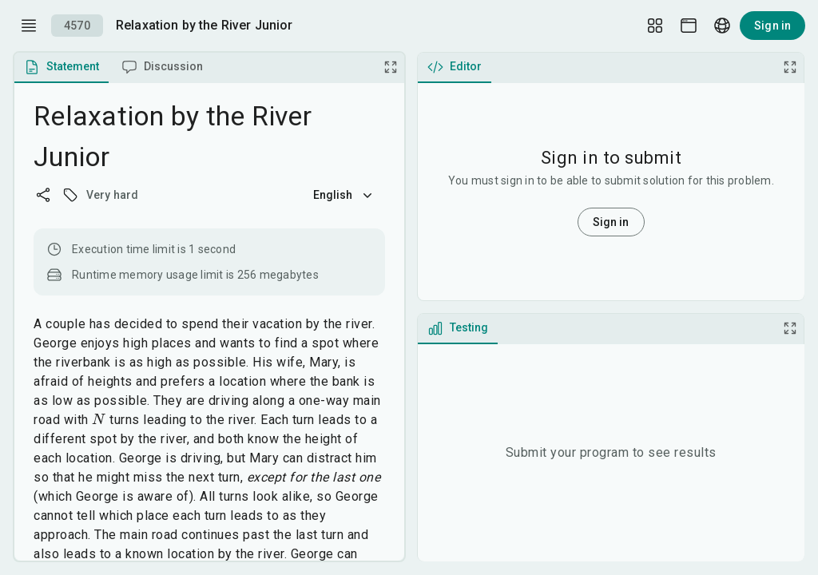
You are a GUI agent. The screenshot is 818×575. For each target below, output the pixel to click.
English (344, 195)
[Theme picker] (689, 26)
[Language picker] (722, 26)
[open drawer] (29, 26)
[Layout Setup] (655, 26)
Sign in (772, 25)
